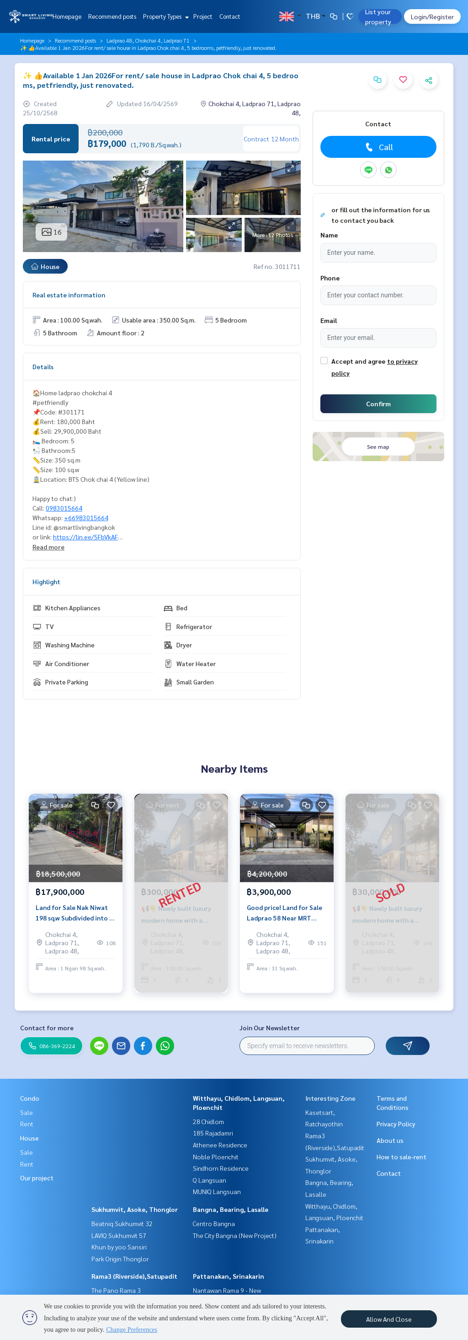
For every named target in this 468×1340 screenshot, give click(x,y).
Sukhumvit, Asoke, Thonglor (134, 1209)
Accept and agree (358, 361)
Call (378, 146)
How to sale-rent (401, 1156)
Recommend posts (112, 16)
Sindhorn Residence (221, 1168)
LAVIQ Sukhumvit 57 (118, 1235)
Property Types (164, 16)
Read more (48, 547)
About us (390, 1140)
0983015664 (64, 508)
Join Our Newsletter (269, 1027)
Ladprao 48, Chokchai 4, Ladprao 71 (148, 40)
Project (203, 16)
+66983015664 (86, 517)
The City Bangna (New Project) (235, 1235)
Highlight (46, 581)
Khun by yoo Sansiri (119, 1247)
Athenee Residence (220, 1145)
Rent (26, 1123)
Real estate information (68, 295)
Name (329, 235)
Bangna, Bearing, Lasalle (230, 1209)
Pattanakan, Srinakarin (228, 1276)
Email (328, 320)
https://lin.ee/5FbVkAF (85, 537)
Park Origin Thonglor (120, 1258)
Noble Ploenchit (216, 1156)
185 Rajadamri (213, 1133)
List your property (378, 16)
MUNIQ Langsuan (217, 1191)
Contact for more (47, 1027)
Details (42, 366)
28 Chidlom (208, 1121)
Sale (26, 1112)
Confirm (378, 403)
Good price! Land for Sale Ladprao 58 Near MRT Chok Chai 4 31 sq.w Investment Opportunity (284, 913)
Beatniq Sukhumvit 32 (122, 1223)
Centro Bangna (214, 1223)
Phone (330, 278)
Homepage (67, 16)
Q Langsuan (209, 1180)
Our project (36, 1177)
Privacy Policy (396, 1123)
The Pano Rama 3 (116, 1290)
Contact (229, 16)
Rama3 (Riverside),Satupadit (134, 1276)
